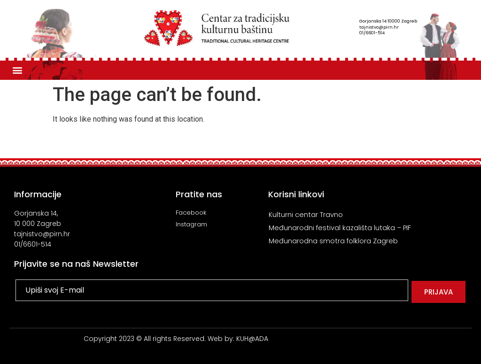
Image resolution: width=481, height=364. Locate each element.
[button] (17, 70)
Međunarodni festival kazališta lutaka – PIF (341, 227)
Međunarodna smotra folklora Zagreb (333, 241)
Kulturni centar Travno (306, 214)
